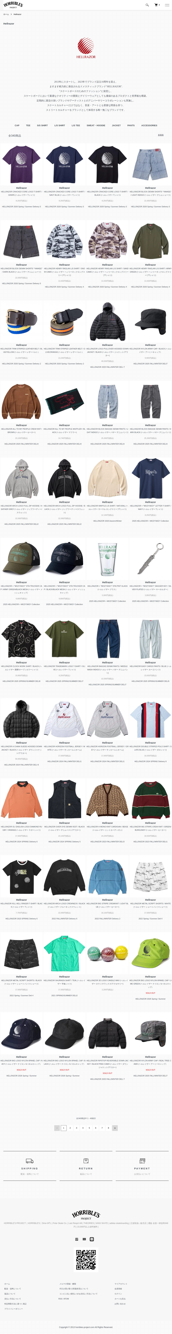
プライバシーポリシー (12, 1308)
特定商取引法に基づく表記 (14, 1303)
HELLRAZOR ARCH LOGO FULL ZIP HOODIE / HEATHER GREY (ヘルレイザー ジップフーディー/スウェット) (21, 509)
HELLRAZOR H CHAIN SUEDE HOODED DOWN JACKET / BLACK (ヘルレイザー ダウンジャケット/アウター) (21, 749)
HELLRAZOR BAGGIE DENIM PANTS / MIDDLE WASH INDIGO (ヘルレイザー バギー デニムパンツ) (107, 669)
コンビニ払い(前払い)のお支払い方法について (77, 1294)
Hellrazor (18, 14)
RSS (60, 1298)
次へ (114, 1128)
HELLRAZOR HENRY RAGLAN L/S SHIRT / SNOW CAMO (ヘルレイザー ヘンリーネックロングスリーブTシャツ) (64, 272)
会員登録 (117, 1289)
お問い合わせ (119, 1303)
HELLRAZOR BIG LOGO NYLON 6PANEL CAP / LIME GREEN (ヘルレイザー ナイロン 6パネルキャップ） (150, 983)
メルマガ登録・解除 (66, 1283)
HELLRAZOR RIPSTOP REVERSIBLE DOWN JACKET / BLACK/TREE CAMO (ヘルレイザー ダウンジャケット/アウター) (108, 1064)
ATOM (66, 1298)
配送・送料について (11, 1289)
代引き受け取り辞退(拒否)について (72, 1289)
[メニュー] (167, 5)
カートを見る (119, 1298)
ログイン (117, 1294)
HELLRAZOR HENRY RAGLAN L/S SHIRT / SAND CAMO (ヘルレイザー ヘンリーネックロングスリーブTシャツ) (107, 272)
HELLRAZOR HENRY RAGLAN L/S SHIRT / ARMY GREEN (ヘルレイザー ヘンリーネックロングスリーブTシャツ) (150, 272)
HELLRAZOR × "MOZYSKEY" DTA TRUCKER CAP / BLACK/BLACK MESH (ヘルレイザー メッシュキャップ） (64, 589)
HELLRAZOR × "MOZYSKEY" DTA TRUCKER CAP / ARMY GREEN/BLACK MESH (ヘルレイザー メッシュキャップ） (21, 589)
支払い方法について (11, 1298)
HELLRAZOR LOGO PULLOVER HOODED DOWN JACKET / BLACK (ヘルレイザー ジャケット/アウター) (107, 352)
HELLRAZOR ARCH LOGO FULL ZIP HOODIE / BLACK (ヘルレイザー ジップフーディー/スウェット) (64, 509)
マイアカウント (120, 1283)
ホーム (6, 14)
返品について (8, 1294)
